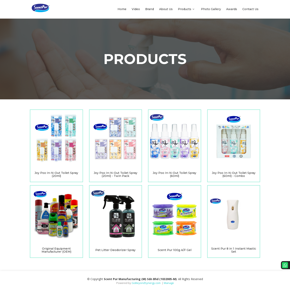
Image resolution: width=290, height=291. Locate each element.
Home (122, 9)
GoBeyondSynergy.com (146, 283)
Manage (169, 283)
